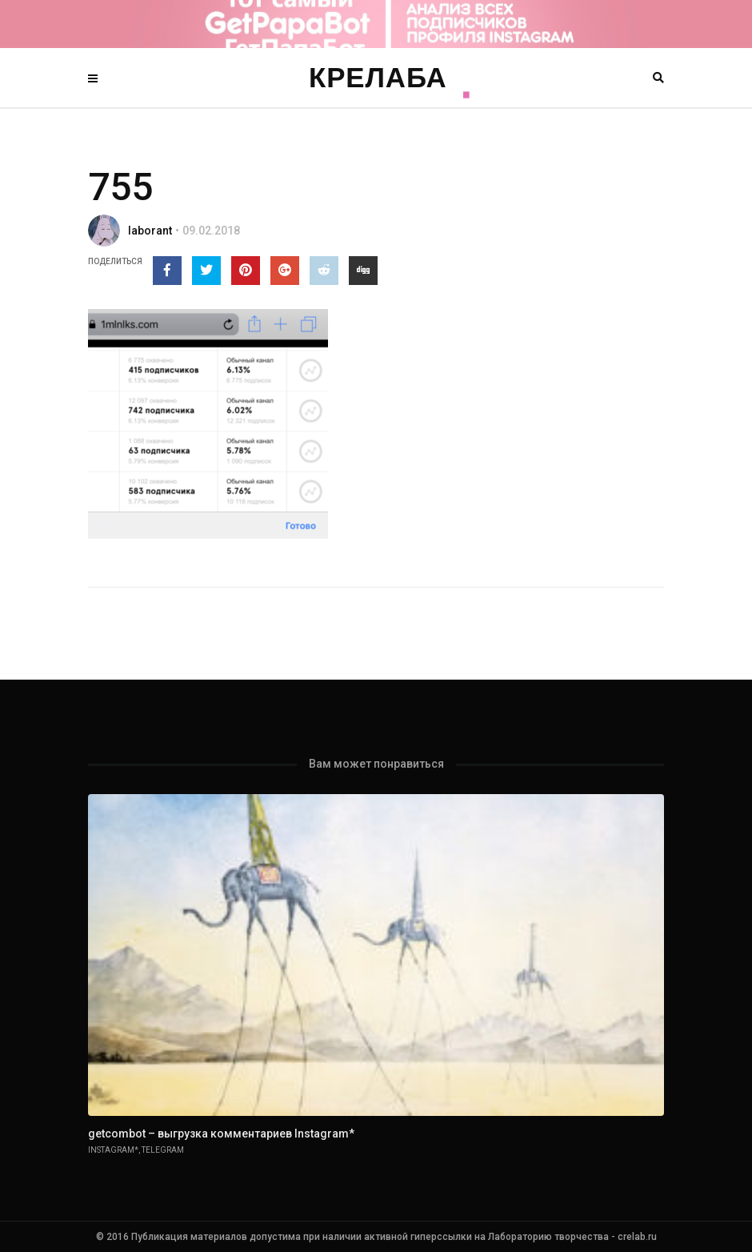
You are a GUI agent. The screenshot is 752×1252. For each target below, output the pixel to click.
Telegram (163, 1150)
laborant (150, 230)
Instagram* (113, 1150)
